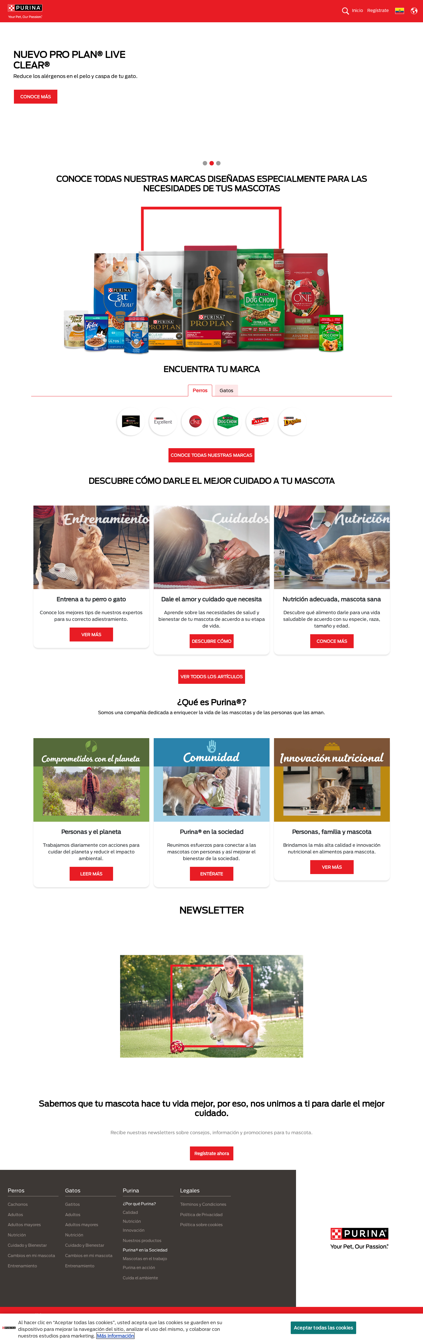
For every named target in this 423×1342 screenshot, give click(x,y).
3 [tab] (218, 173)
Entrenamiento (22, 1275)
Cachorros (18, 1214)
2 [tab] (211, 173)
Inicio (357, 10)
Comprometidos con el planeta (288, 27)
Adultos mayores (24, 1234)
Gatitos (72, 1214)
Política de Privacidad (201, 1224)
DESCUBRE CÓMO (211, 650)
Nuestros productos (135, 27)
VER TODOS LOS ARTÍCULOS (211, 686)
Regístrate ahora (211, 1163)
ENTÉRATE (211, 883)
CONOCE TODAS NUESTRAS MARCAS (211, 465)
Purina (131, 1200)
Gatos (59, 27)
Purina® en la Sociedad (184, 27)
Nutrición (17, 1245)
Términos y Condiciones (203, 1214)
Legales (190, 1200)
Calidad (130, 1222)
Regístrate (378, 10)
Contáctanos (380, 27)
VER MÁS (91, 644)
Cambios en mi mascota (31, 1265)
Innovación (134, 1240)
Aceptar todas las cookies (323, 1327)
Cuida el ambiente (232, 27)
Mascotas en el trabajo (145, 1268)
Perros (37, 27)
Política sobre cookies (201, 1234)
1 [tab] (205, 173)
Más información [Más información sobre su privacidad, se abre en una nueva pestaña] (115, 1335)
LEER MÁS (91, 883)
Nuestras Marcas (91, 27)
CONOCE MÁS (35, 106)
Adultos (15, 1224)
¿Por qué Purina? (342, 27)
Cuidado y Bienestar (27, 1255)
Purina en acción (139, 1277)
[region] (211, 1328)
